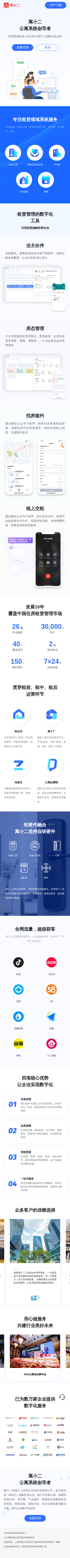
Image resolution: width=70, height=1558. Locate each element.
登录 (48, 47)
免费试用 (23, 47)
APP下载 (56, 5)
